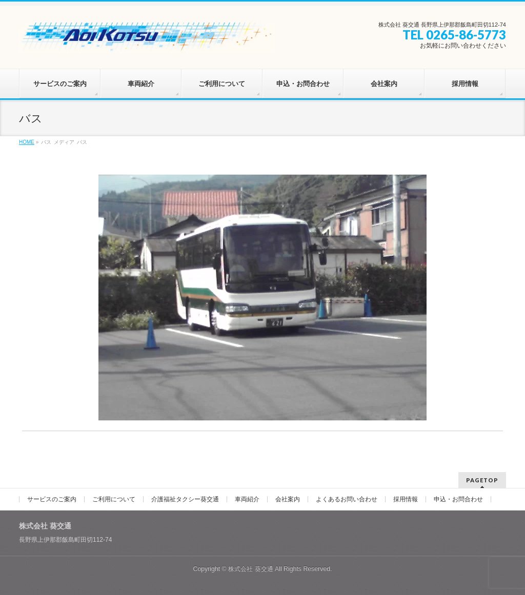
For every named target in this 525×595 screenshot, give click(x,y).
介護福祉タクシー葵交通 (185, 499)
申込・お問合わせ (458, 499)
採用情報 (405, 499)
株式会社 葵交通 (250, 568)
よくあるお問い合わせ (346, 499)
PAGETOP (482, 480)
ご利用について (113, 499)
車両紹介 (247, 499)
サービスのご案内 (51, 499)
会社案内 (287, 499)
